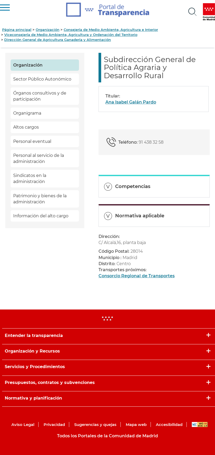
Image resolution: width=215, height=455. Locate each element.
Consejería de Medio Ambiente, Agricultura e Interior (111, 29)
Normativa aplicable (139, 216)
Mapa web (136, 424)
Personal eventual (32, 141)
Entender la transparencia (34, 335)
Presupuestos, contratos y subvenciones (50, 382)
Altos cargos (26, 127)
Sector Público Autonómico (42, 79)
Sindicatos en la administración (29, 178)
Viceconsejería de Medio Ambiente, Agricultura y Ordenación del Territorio (70, 34)
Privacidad (54, 424)
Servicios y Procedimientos (35, 366)
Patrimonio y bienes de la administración (40, 198)
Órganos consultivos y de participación (39, 96)
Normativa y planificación (33, 398)
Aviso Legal (22, 424)
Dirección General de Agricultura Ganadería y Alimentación (57, 39)
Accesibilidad (169, 424)
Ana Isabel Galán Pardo (130, 102)
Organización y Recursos (32, 351)
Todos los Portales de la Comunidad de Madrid (107, 435)
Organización (47, 29)
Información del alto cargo (40, 215)
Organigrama (27, 113)
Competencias (132, 186)
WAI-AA (200, 424)
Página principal (16, 29)
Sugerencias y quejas (95, 424)
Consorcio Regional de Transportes (137, 275)
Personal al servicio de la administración (38, 158)
